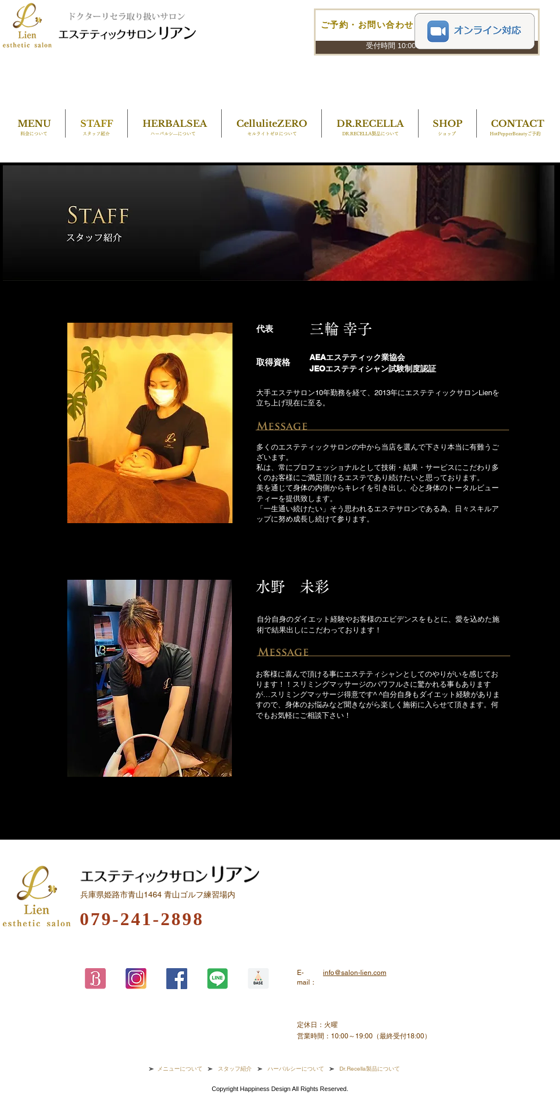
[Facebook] (176, 978)
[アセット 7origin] (136, 978)
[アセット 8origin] (217, 978)
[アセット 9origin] (95, 978)
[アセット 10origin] (258, 978)
